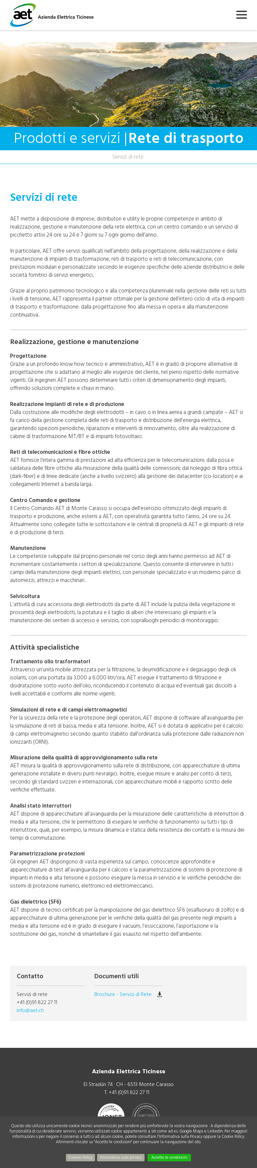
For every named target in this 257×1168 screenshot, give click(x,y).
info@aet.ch (30, 1010)
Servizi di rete (128, 156)
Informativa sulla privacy (121, 1157)
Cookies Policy (80, 1157)
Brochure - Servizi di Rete (123, 994)
